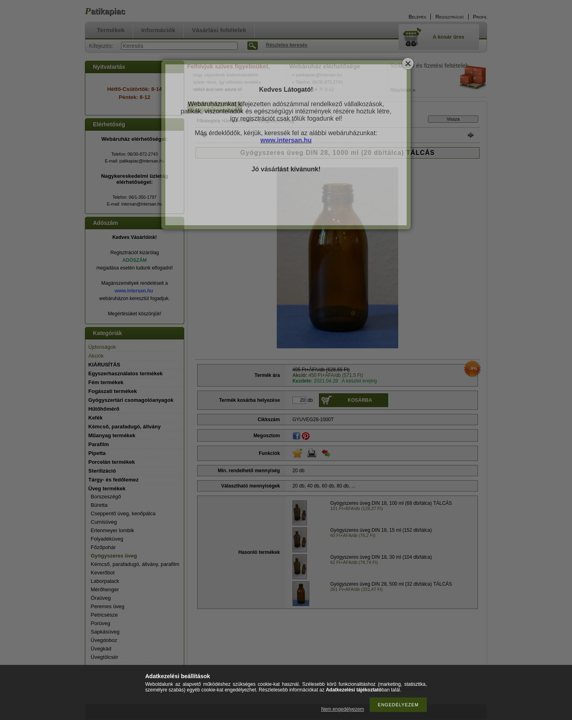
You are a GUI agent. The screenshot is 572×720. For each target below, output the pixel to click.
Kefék (95, 418)
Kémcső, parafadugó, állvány (124, 427)
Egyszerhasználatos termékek (125, 373)
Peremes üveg (108, 606)
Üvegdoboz (104, 640)
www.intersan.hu (134, 291)
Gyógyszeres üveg (114, 556)
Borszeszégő (106, 497)
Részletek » (403, 90)
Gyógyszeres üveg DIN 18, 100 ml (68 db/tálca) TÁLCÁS (391, 503)
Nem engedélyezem (342, 709)
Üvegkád (101, 649)
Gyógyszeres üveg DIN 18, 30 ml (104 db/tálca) (381, 557)
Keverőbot (103, 573)
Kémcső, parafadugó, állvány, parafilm (135, 564)
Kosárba (360, 400)
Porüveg (100, 623)
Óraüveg (101, 598)
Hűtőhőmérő (103, 409)
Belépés (417, 17)
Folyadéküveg (107, 539)
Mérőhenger (105, 589)
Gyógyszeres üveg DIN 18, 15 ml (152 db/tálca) (381, 530)
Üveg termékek (239, 120)
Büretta (99, 505)
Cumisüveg (104, 522)
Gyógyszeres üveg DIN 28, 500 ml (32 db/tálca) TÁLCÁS (391, 584)
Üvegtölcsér (105, 657)
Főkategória (208, 120)
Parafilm (98, 444)
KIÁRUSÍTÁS (104, 365)
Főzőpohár (103, 547)
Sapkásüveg (105, 632)
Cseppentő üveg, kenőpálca (123, 513)
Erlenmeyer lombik (112, 530)
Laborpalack (105, 581)
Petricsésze (104, 615)
